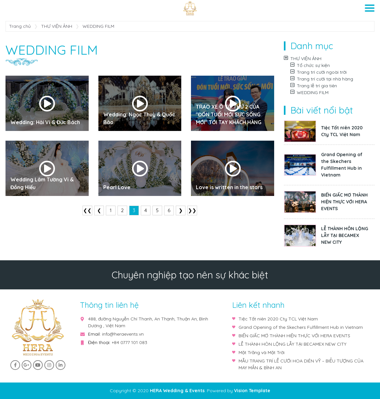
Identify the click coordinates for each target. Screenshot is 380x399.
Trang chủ (20, 26)
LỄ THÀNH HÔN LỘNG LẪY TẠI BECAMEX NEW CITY (344, 235)
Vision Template (252, 391)
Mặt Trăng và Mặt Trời (262, 352)
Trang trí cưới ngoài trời (318, 72)
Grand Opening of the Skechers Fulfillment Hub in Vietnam (342, 165)
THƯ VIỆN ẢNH (56, 26)
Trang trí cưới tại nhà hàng (321, 79)
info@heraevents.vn (123, 334)
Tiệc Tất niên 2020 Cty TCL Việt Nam (342, 131)
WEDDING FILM (309, 92)
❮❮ (87, 210)
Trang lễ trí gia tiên (313, 86)
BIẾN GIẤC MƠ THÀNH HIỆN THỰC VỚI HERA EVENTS (344, 201)
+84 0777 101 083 (129, 342)
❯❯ (192, 210)
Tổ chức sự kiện (310, 65)
